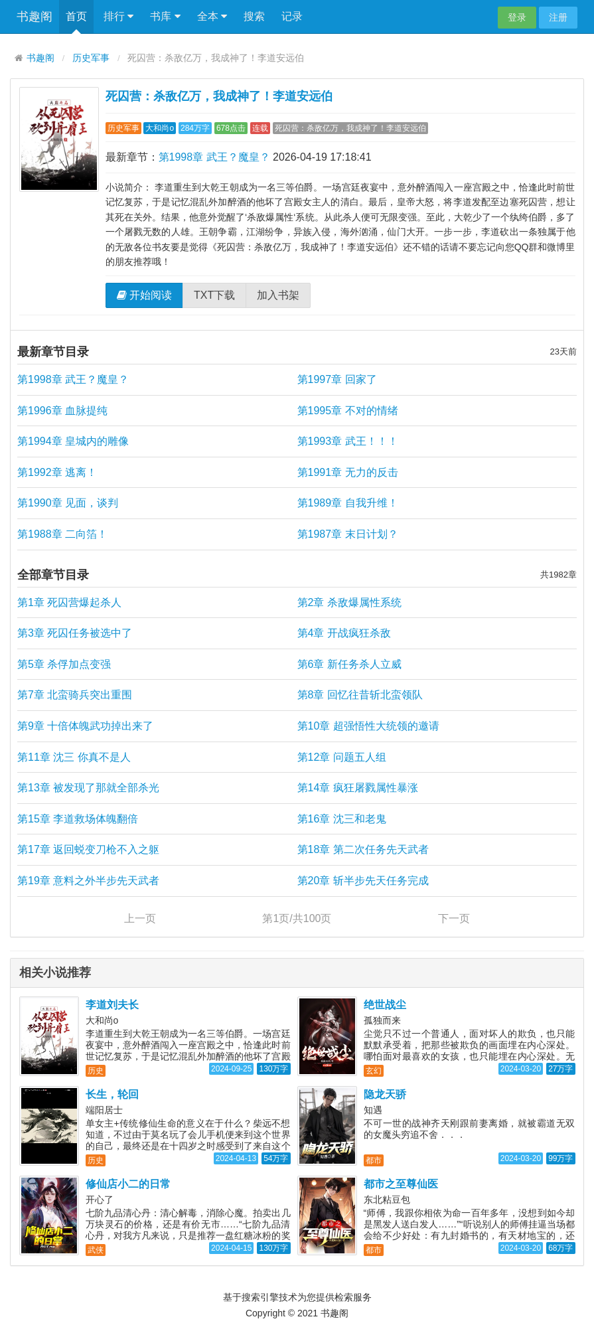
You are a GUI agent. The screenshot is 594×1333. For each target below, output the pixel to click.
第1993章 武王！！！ (347, 441)
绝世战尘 (385, 1004)
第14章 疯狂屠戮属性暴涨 (357, 787)
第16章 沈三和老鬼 (341, 818)
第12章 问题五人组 (341, 757)
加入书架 (278, 295)
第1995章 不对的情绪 (347, 410)
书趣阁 (34, 16)
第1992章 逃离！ (57, 472)
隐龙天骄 (385, 1094)
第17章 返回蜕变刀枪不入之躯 (88, 849)
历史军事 (91, 58)
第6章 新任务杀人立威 (349, 664)
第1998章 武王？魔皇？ (214, 157)
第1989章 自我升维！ (347, 503)
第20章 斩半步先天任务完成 (363, 880)
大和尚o (159, 128)
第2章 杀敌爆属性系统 (349, 602)
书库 (165, 16)
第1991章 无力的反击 (347, 472)
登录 (517, 17)
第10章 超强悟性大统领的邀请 (368, 726)
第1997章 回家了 (337, 379)
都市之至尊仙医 (401, 1184)
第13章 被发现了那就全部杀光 (88, 787)
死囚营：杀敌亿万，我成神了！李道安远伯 (219, 96)
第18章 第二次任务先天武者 (363, 849)
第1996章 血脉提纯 (62, 410)
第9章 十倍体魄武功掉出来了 (85, 726)
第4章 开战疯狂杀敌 (344, 633)
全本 (212, 16)
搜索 (254, 16)
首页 (76, 16)
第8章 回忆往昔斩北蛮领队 (360, 694)
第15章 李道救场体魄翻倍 (77, 818)
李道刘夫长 (112, 1004)
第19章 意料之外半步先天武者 (88, 880)
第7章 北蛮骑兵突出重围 (74, 694)
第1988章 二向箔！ (62, 534)
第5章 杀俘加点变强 (64, 664)
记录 (292, 16)
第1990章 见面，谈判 (67, 503)
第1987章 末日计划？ (347, 534)
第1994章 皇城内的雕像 (73, 441)
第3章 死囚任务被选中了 (74, 633)
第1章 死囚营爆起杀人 (69, 602)
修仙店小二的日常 (128, 1184)
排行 (118, 16)
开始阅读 (144, 295)
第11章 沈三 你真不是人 (74, 757)
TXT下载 (214, 295)
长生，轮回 (112, 1094)
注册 (558, 17)
